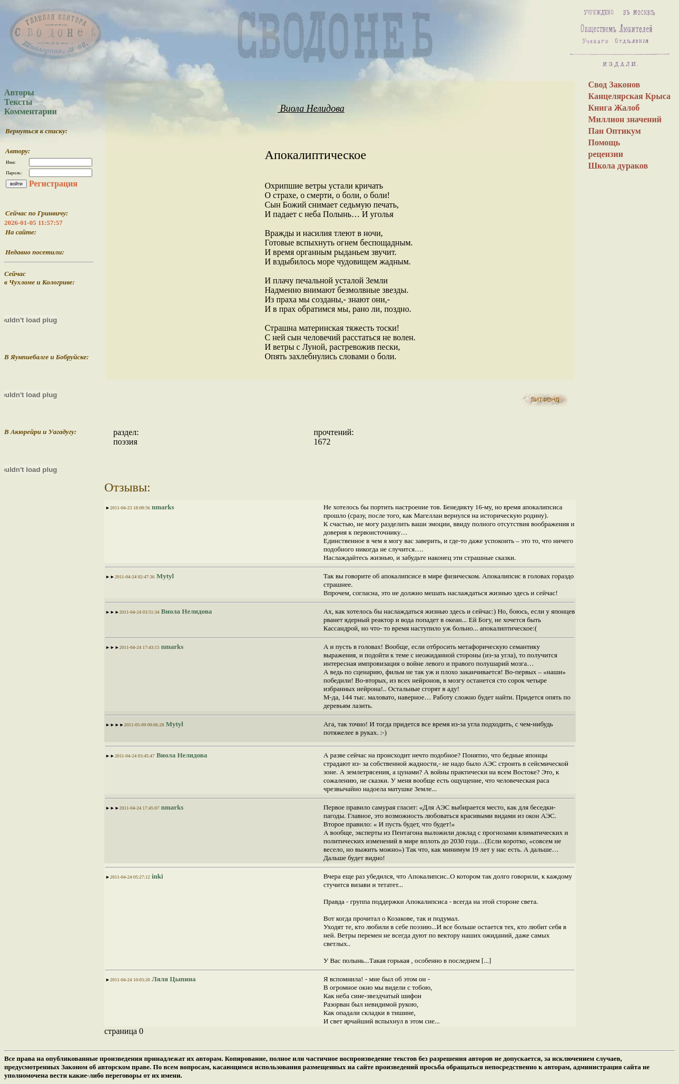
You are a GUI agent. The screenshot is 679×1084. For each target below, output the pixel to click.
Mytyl (164, 576)
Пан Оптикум (614, 130)
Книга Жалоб (613, 107)
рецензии (605, 154)
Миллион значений (625, 119)
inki (156, 876)
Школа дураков (618, 165)
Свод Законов (614, 84)
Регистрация (53, 183)
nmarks (162, 507)
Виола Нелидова (311, 108)
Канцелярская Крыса (629, 96)
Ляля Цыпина (173, 979)
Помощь (604, 142)
